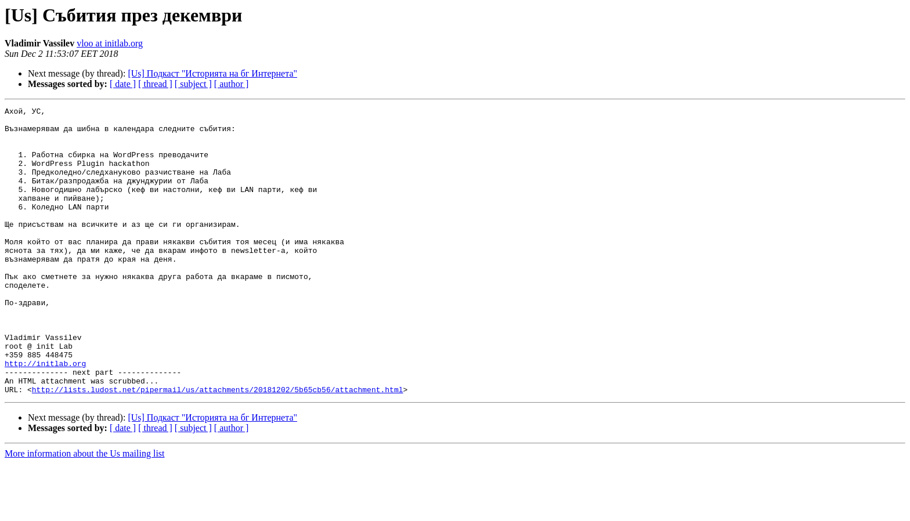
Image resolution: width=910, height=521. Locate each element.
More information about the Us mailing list (85, 511)
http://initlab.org (45, 415)
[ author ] (231, 84)
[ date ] (123, 84)
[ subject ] (193, 84)
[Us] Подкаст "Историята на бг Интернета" (212, 73)
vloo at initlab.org (110, 43)
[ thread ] (155, 84)
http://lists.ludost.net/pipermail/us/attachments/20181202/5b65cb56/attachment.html (217, 447)
